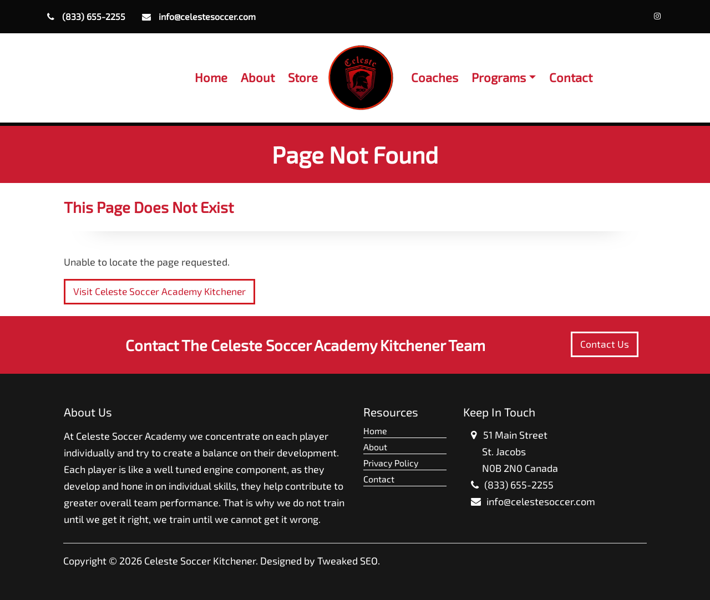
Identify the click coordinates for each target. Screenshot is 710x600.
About (258, 77)
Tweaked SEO (347, 561)
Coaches (434, 77)
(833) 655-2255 (86, 16)
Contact (570, 77)
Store (303, 77)
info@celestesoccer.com (199, 16)
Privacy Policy (390, 462)
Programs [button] (498, 77)
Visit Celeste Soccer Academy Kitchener (159, 291)
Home (211, 77)
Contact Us (604, 344)
